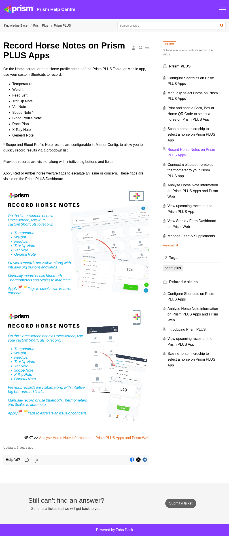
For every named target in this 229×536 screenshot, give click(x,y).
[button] (222, 9)
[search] (171, 25)
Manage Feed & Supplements (192, 236)
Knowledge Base (16, 25)
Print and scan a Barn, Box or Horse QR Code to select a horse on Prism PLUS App (191, 113)
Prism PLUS (62, 25)
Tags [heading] (174, 258)
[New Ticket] (180, 503)
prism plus (173, 268)
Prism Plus (40, 25)
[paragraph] (76, 253)
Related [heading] (184, 282)
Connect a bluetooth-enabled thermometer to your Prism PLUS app (191, 170)
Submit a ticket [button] (181, 503)
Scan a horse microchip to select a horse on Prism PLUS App (192, 134)
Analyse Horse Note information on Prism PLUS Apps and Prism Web (94, 438)
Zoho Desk (124, 530)
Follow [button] (170, 43)
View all (172, 245)
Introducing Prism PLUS (187, 329)
